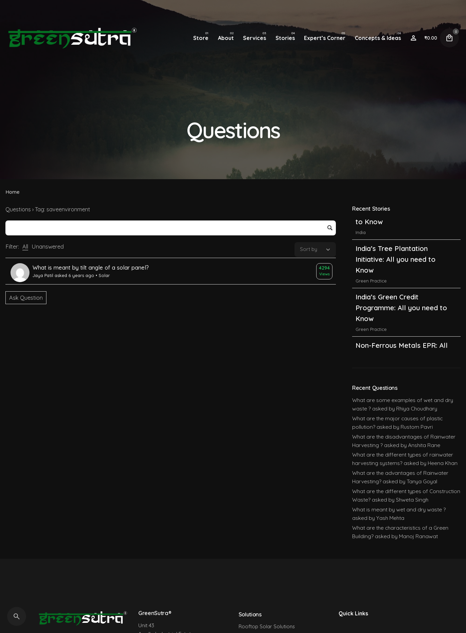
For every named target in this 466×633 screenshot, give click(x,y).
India (361, 257)
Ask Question (26, 297)
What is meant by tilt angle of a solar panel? (91, 267)
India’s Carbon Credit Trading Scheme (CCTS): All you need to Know (402, 236)
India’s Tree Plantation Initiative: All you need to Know (395, 284)
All (25, 246)
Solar (104, 275)
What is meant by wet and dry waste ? (399, 509)
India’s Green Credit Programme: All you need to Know (401, 333)
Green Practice (371, 306)
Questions (18, 209)
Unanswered (48, 246)
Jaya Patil (43, 275)
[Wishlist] (413, 38)
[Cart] (449, 37)
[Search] (16, 616)
